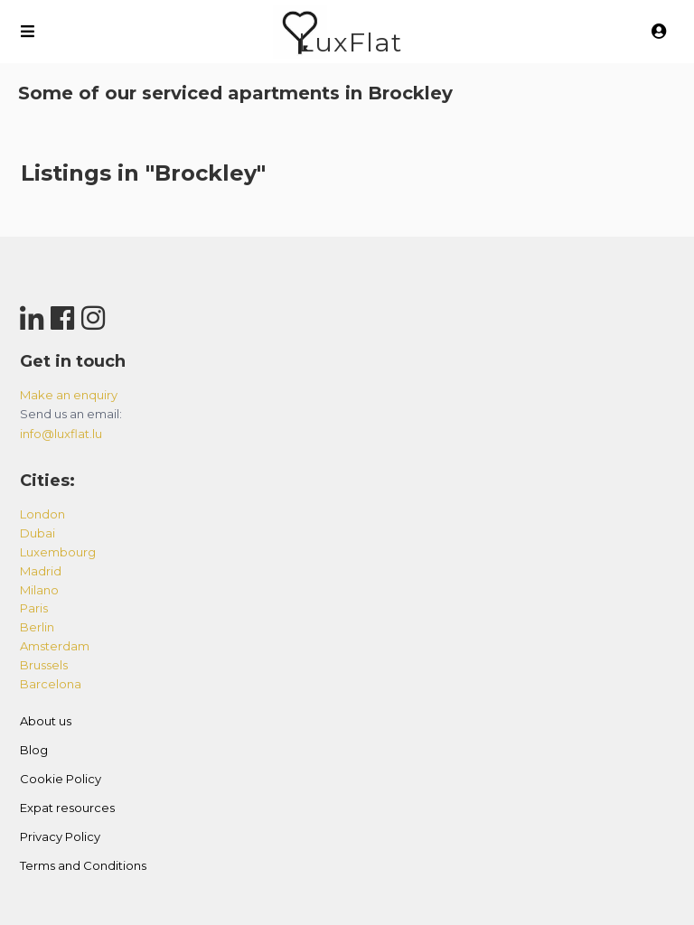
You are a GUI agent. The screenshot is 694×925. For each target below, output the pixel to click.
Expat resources (67, 807)
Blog (34, 750)
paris (34, 608)
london (42, 514)
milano (39, 590)
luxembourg (58, 552)
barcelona (50, 684)
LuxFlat (350, 42)
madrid (40, 571)
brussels (44, 665)
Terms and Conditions (83, 865)
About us (45, 721)
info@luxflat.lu (61, 433)
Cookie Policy (60, 778)
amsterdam (54, 646)
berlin (37, 627)
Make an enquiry (68, 395)
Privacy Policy (60, 836)
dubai (37, 533)
